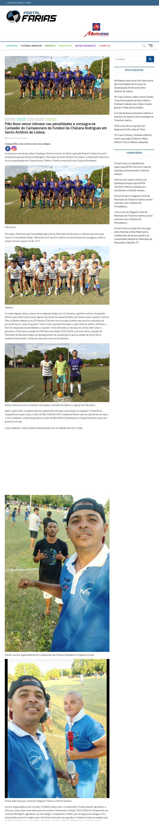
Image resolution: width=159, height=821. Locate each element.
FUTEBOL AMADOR (31, 45)
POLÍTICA (50, 45)
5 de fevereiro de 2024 (16, 138)
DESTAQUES (10, 118)
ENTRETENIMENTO (85, 45)
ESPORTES (12, 45)
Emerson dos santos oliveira (128, 179)
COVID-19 (104, 45)
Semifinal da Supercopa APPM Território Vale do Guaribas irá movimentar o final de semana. (129, 187)
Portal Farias (121, 163)
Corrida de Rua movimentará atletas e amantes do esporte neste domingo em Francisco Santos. (134, 117)
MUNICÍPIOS (65, 45)
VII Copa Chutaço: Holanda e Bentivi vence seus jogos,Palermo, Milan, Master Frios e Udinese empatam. (133, 138)
